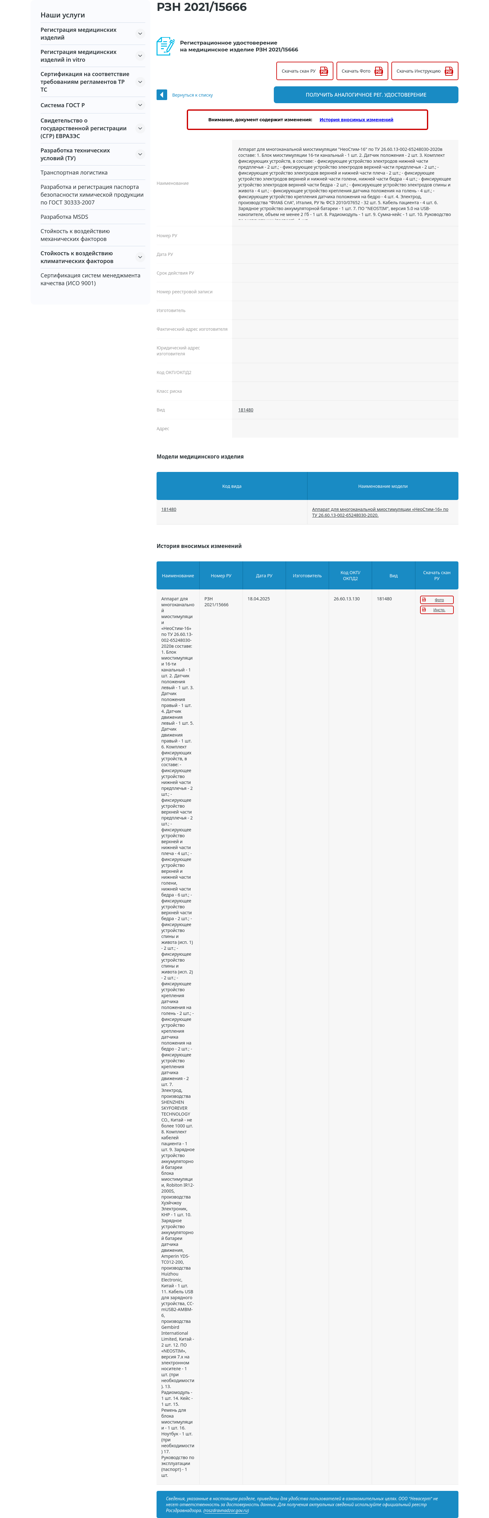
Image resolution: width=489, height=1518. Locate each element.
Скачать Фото (356, 71)
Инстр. (439, 609)
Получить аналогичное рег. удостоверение (382, 94)
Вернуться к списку (192, 95)
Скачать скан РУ (298, 71)
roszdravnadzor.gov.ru (226, 1510)
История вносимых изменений (357, 119)
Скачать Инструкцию (419, 71)
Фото (439, 600)
